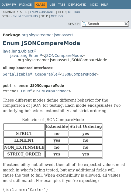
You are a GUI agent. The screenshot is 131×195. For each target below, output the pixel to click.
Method (74, 12)
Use (52, 4)
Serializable (16, 74)
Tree (61, 4)
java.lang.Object (18, 51)
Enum (25, 91)
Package (25, 4)
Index (93, 4)
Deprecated (77, 4)
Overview (9, 4)
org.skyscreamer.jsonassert (47, 35)
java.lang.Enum (25, 55)
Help (104, 4)
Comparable (46, 74)
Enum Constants (42, 12)
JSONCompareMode (63, 55)
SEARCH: (74, 23)
